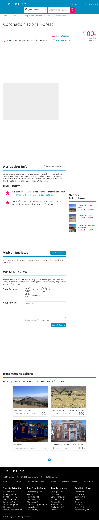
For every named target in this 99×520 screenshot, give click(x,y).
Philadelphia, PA (82, 509)
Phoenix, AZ (32, 502)
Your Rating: (10, 289)
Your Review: (10, 302)
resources (75, 4)
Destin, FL (79, 499)
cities (51, 4)
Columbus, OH (9, 491)
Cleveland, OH (57, 494)
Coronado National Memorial (87, 226)
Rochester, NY (57, 507)
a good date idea (46, 195)
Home (5, 16)
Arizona (15, 16)
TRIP (16, 4)
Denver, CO (80, 497)
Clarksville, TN (9, 499)
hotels (62, 4)
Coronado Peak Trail (85, 206)
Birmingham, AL (10, 494)
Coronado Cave (85, 215)
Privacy (53, 481)
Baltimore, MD (57, 504)
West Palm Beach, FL (12, 509)
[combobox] (35, 10)
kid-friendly (19, 195)
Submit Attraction (36, 481)
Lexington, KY (57, 491)
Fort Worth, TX (57, 499)
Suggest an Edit (64, 40)
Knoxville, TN (9, 502)
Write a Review (58, 252)
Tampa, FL (32, 494)
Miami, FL (79, 504)
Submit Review (58, 325)
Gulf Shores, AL (10, 497)
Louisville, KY (33, 507)
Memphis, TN (9, 507)
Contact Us (88, 481)
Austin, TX (79, 507)
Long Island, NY (58, 497)
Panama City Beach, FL (37, 504)
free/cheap (30, 195)
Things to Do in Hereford (33, 16)
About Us (18, 481)
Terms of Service (69, 481)
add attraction (91, 4)
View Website (62, 36)
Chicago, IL (80, 502)
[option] (31, 101)
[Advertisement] (49, 63)
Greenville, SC (57, 509)
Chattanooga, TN (11, 504)
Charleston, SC (81, 494)
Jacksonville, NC (34, 509)
